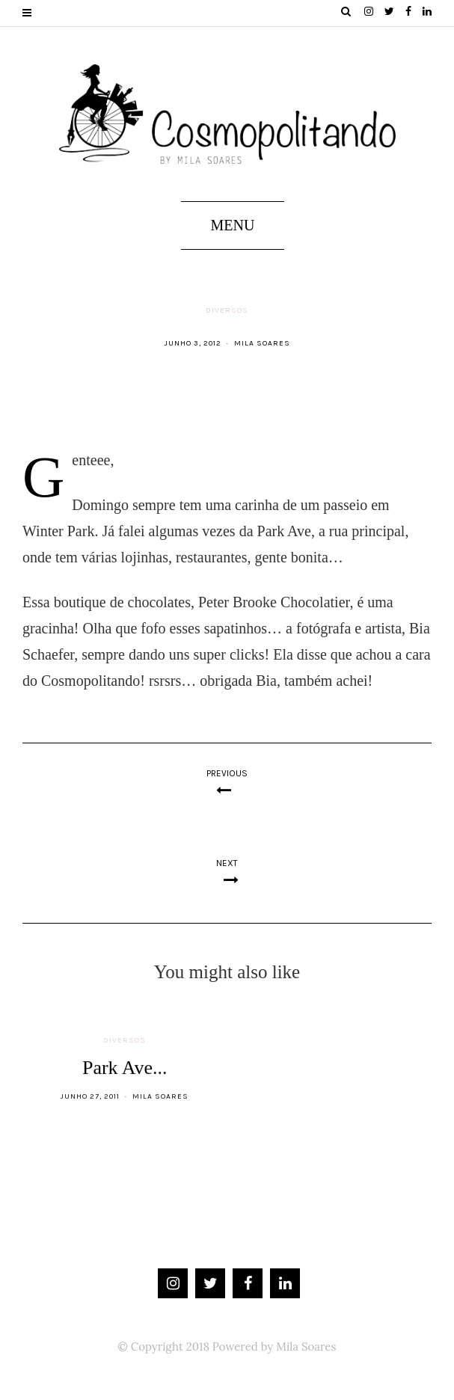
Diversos (227, 310)
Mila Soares (262, 343)
